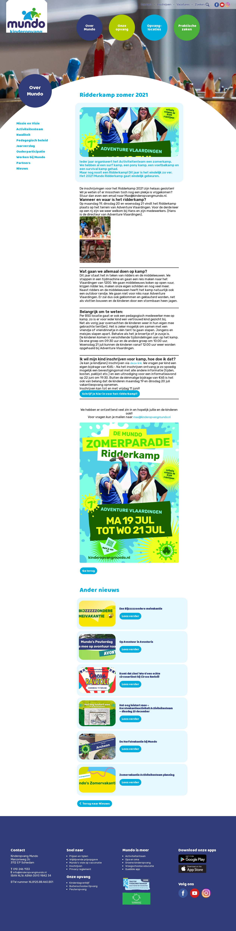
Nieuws (22, 169)
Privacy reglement (81, 869)
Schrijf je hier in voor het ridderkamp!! (109, 394)
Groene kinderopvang (139, 862)
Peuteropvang (78, 889)
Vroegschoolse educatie (141, 865)
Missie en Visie (29, 124)
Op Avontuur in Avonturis (137, 642)
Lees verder (130, 616)
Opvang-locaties (154, 28)
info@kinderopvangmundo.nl (31, 872)
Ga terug (88, 571)
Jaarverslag (27, 146)
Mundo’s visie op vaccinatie (87, 862)
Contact (146, 4)
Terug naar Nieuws (94, 804)
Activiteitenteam (31, 129)
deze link (136, 363)
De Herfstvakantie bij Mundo (140, 742)
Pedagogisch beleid (33, 141)
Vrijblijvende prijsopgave (85, 859)
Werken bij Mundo (32, 157)
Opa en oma (133, 859)
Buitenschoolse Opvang (84, 886)
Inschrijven (164, 4)
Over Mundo (89, 28)
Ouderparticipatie (32, 152)
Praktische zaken (187, 28)
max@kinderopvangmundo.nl (152, 417)
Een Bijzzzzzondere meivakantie (143, 609)
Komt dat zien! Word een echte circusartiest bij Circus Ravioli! (141, 675)
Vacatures (183, 4)
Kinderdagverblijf (80, 882)
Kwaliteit (24, 135)
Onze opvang (122, 28)
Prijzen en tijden (80, 856)
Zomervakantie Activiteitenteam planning (143, 775)
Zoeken (202, 4)
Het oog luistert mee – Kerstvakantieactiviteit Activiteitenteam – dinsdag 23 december (141, 708)
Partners (24, 163)
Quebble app (133, 869)
